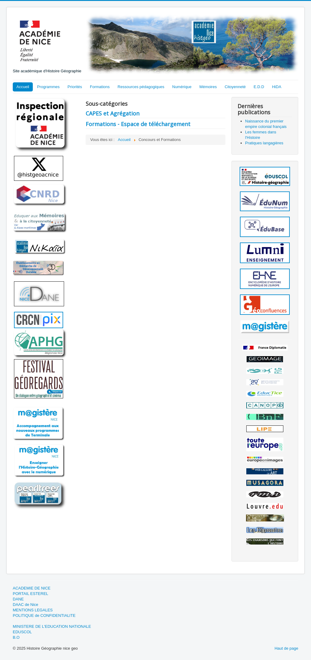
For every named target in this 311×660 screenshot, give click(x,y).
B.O (16, 637)
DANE (18, 599)
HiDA (276, 86)
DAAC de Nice (25, 604)
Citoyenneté (235, 86)
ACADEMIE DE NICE (31, 588)
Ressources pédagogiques (141, 86)
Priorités (74, 86)
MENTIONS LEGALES (33, 610)
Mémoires (208, 86)
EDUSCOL (22, 632)
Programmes (48, 86)
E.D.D (259, 86)
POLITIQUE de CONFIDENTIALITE (44, 615)
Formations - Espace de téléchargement (138, 124)
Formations (100, 86)
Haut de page (286, 648)
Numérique (182, 86)
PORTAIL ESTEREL (30, 593)
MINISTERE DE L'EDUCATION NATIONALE (52, 626)
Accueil (22, 86)
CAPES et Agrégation (112, 113)
